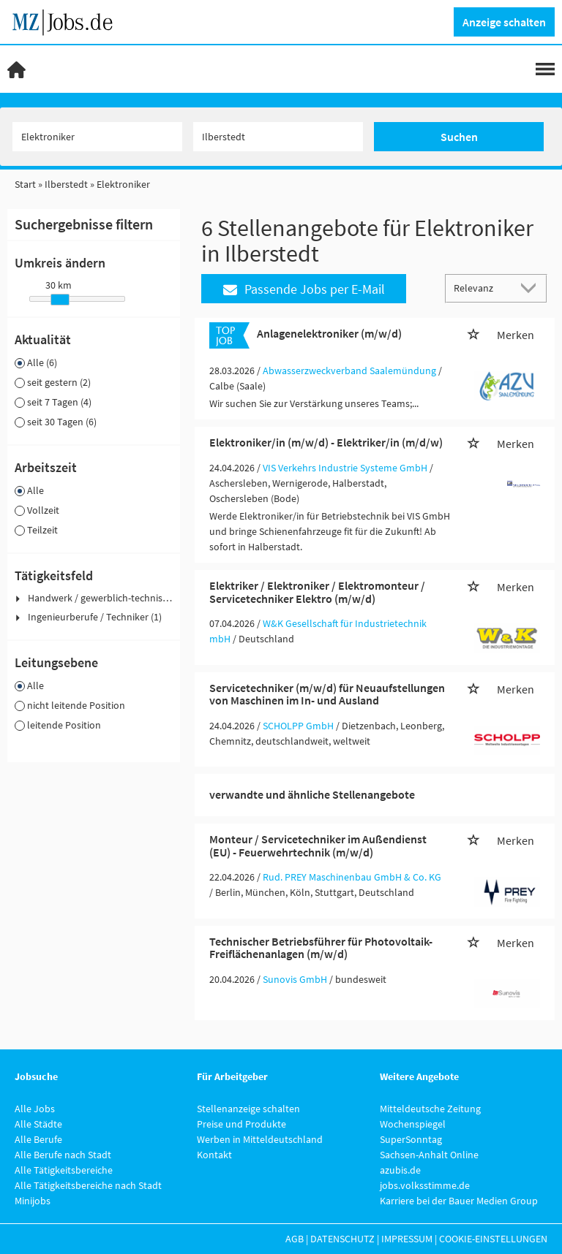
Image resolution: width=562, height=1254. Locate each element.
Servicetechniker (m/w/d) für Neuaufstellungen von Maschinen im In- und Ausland (327, 694)
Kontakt (214, 1154)
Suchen (459, 136)
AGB (294, 1238)
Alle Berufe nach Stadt (63, 1154)
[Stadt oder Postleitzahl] (278, 136)
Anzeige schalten (504, 22)
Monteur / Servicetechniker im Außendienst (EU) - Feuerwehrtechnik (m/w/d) (318, 845)
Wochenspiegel (413, 1123)
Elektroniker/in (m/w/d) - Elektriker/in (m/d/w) (326, 442)
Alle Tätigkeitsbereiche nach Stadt (88, 1185)
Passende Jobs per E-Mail (304, 289)
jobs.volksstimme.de (425, 1185)
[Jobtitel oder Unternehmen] (97, 136)
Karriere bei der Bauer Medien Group (459, 1200)
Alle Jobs (35, 1108)
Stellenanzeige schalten (248, 1108)
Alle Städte (38, 1123)
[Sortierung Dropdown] (531, 288)
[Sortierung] (481, 288)
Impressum (406, 1238)
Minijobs (32, 1200)
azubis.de (400, 1170)
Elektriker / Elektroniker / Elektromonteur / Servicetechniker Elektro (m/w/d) (317, 592)
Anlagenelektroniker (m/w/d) (329, 333)
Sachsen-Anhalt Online (429, 1154)
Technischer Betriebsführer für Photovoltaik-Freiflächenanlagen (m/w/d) (320, 948)
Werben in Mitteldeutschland (260, 1139)
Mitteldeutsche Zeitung (430, 1108)
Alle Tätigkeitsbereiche (64, 1170)
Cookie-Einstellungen (493, 1238)
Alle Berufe (38, 1139)
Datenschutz (342, 1238)
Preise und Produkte (241, 1123)
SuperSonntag (411, 1139)
